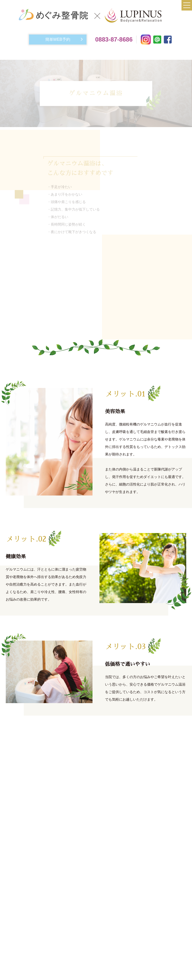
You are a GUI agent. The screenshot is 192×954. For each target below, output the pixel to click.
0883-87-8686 (113, 39)
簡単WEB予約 (57, 39)
